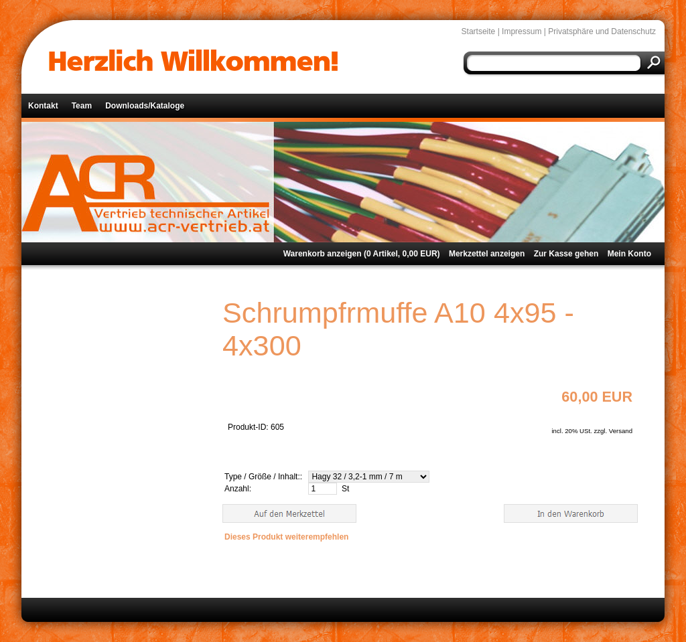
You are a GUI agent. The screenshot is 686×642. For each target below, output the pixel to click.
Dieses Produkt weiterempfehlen (286, 537)
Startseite (479, 31)
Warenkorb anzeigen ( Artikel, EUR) (361, 253)
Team (82, 105)
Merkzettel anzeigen (487, 253)
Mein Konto (629, 253)
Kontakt (43, 105)
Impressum (521, 31)
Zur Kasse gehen (566, 253)
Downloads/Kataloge (144, 105)
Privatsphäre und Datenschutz (602, 31)
